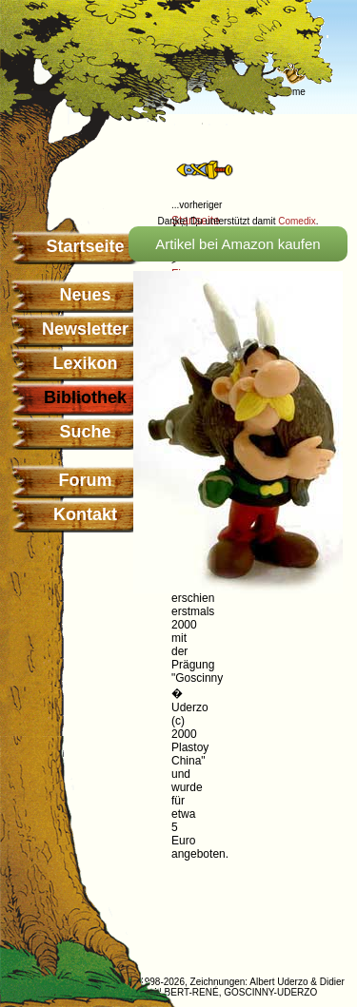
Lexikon (84, 363)
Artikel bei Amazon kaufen (237, 244)
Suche (84, 431)
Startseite (85, 246)
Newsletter (85, 329)
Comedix (296, 221)
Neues (84, 294)
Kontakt (85, 514)
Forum (85, 480)
